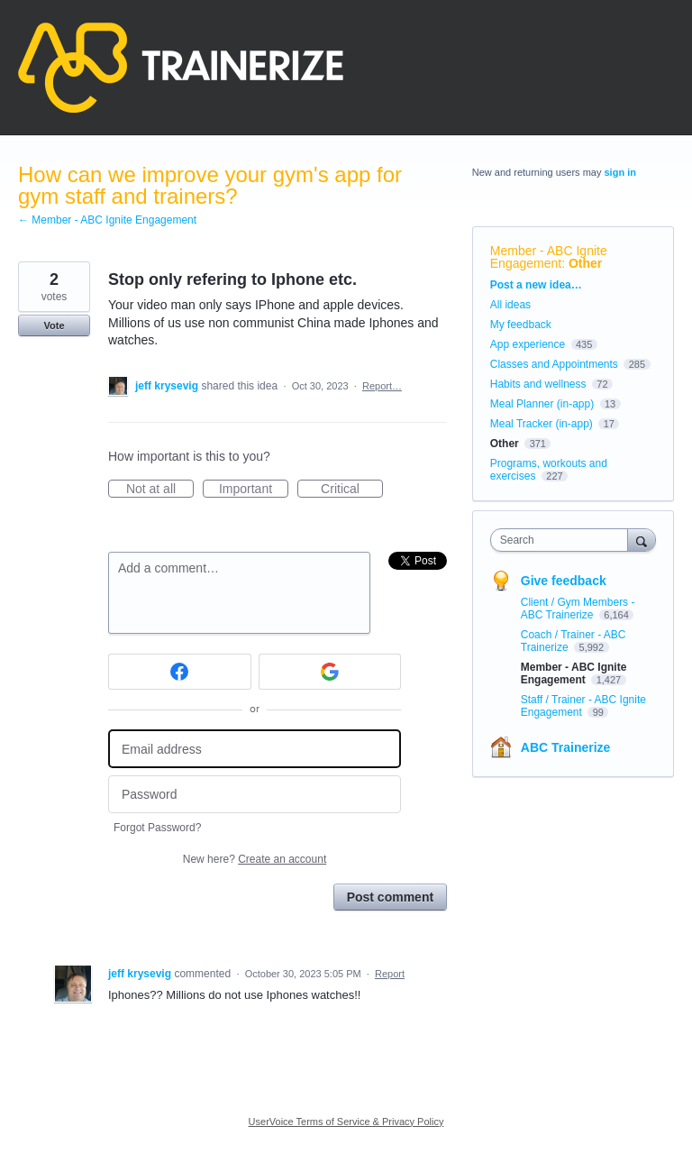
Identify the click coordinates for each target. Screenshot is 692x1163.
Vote (53, 325)
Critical (352, 489)
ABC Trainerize (566, 747)
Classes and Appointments (554, 364)
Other (585, 263)
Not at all (160, 489)
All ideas (510, 304)
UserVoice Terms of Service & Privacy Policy (346, 1121)
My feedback (520, 324)
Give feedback (563, 580)
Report (390, 973)
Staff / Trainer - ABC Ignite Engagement (583, 706)
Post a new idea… (536, 285)
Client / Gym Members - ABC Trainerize (578, 608)
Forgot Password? (157, 827)
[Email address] (254, 748)
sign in (620, 172)
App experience (527, 344)
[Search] (641, 539)
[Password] (254, 794)
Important (253, 489)
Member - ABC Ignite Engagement (548, 256)
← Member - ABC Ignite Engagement (107, 220)
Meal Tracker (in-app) (541, 423)
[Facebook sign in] (179, 672)
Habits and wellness (538, 384)
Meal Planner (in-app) (542, 404)
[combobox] (563, 540)
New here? (254, 859)
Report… (382, 385)
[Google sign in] (330, 672)
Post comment (390, 897)
